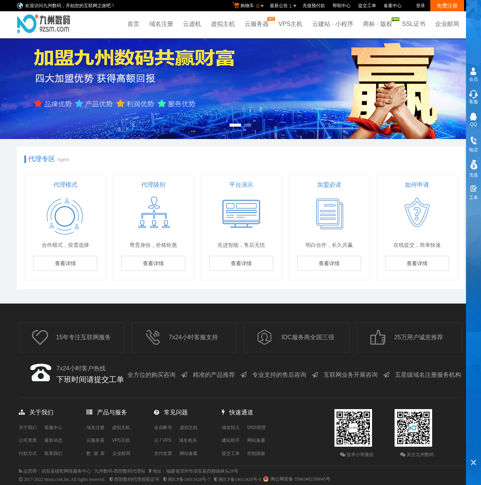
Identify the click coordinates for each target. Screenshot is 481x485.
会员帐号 (163, 427)
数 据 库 (95, 453)
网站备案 (189, 453)
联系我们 (53, 453)
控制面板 (256, 453)
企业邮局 (447, 24)
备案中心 (393, 5)
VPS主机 (290, 24)
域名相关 (188, 440)
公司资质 (28, 440)
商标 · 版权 (379, 22)
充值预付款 (314, 5)
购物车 (249, 6)
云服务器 (258, 22)
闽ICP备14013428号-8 (240, 479)
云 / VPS (162, 440)
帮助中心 (342, 5)
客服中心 (53, 427)
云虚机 (192, 24)
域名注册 (161, 24)
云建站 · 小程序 (332, 24)
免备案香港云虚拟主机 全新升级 (240, 88)
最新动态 (53, 440)
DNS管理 (256, 427)
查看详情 (65, 263)
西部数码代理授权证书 (136, 479)
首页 (133, 24)
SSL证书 (413, 24)
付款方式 (28, 453)
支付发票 (163, 453)
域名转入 (231, 427)
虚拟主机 (223, 24)
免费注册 (447, 6)
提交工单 (367, 5)
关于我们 (28, 427)
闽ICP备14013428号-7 (189, 479)
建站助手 (231, 440)
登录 (420, 5)
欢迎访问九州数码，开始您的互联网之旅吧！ (70, 5)
